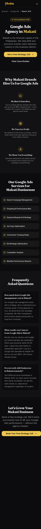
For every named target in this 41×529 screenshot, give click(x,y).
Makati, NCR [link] (26, 11)
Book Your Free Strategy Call (21, 433)
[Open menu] (37, 4)
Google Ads (15, 11)
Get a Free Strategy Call (20, 54)
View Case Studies (20, 61)
